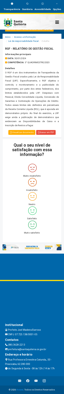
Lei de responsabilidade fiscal (23, 41)
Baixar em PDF (46, 132)
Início (8, 37)
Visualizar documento (22, 132)
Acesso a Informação (25, 37)
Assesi (19, 389)
